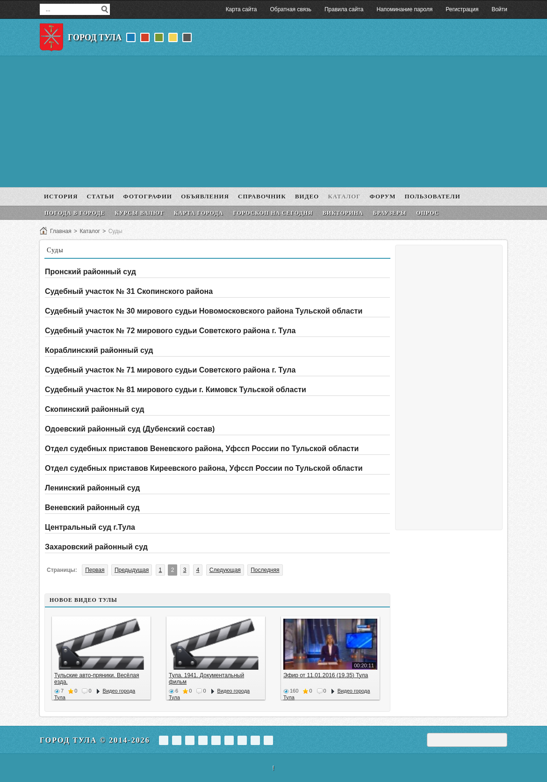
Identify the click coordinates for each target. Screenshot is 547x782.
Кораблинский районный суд (99, 350)
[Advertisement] (273, 121)
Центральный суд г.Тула (90, 527)
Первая (94, 570)
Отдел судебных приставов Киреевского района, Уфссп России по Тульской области (204, 468)
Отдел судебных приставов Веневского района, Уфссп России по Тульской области (202, 449)
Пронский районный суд (90, 272)
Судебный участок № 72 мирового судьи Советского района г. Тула (170, 331)
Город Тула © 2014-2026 (95, 740)
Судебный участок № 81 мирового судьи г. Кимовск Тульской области (175, 390)
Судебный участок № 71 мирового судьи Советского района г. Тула (170, 370)
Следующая (225, 570)
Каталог (89, 231)
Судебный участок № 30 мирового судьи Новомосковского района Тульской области (203, 311)
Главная (61, 231)
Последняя (265, 570)
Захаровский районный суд (96, 547)
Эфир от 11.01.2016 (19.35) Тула (325, 675)
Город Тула (95, 37)
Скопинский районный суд (94, 409)
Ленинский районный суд (92, 488)
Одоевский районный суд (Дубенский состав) (130, 429)
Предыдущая (132, 570)
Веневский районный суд (92, 508)
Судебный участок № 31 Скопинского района (129, 291)
